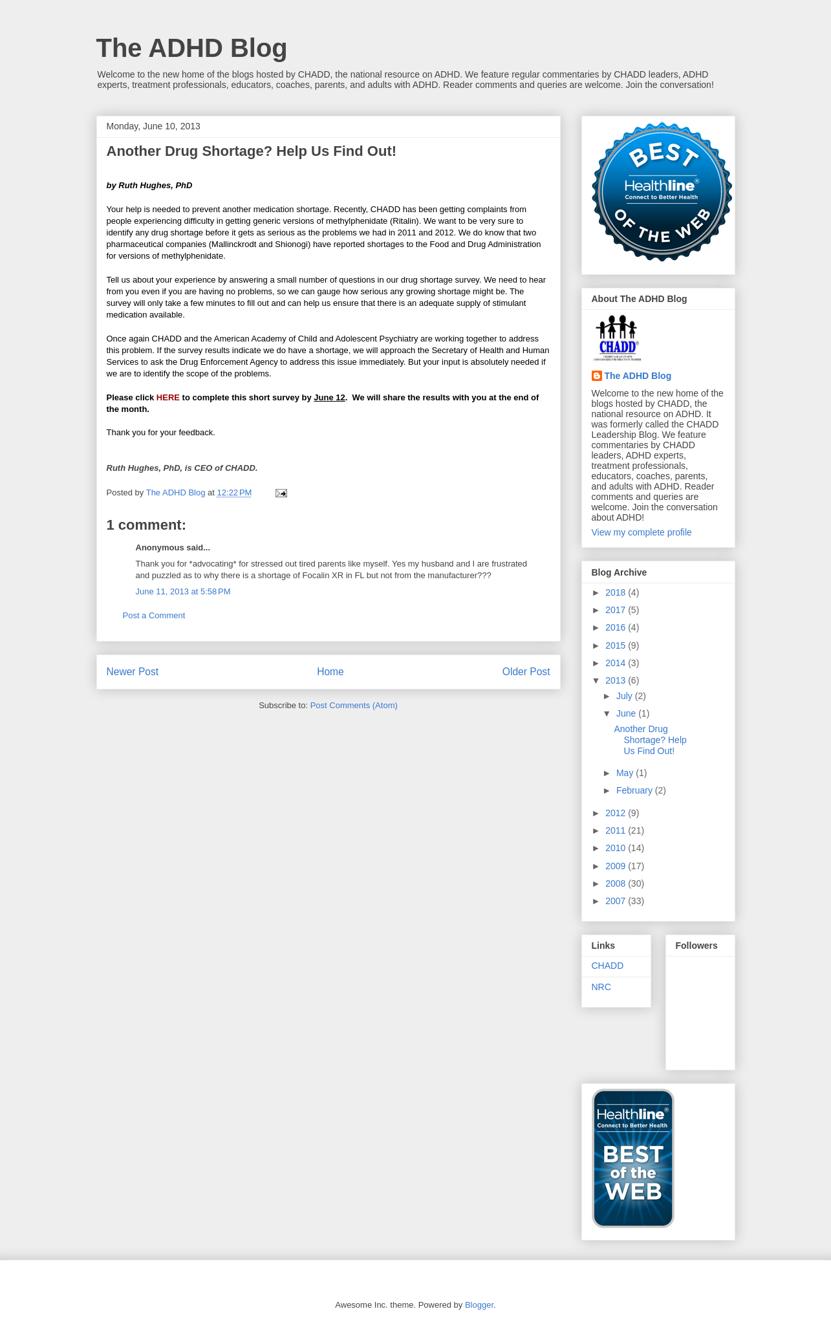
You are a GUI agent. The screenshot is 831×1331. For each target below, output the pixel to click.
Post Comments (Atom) (354, 705)
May (626, 773)
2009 (616, 866)
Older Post (526, 671)
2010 (616, 848)
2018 (616, 592)
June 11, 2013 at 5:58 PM (183, 591)
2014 (616, 663)
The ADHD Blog (192, 48)
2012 (616, 813)
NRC (601, 987)
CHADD (608, 965)
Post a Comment (154, 615)
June (627, 713)
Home (330, 671)
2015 (616, 645)
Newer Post (133, 671)
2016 (616, 627)
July (625, 696)
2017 (616, 610)
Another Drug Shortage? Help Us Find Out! (650, 740)
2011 (616, 830)
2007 (616, 901)
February (635, 790)
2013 (616, 680)
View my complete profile (642, 532)
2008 (616, 883)
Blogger (479, 1305)
